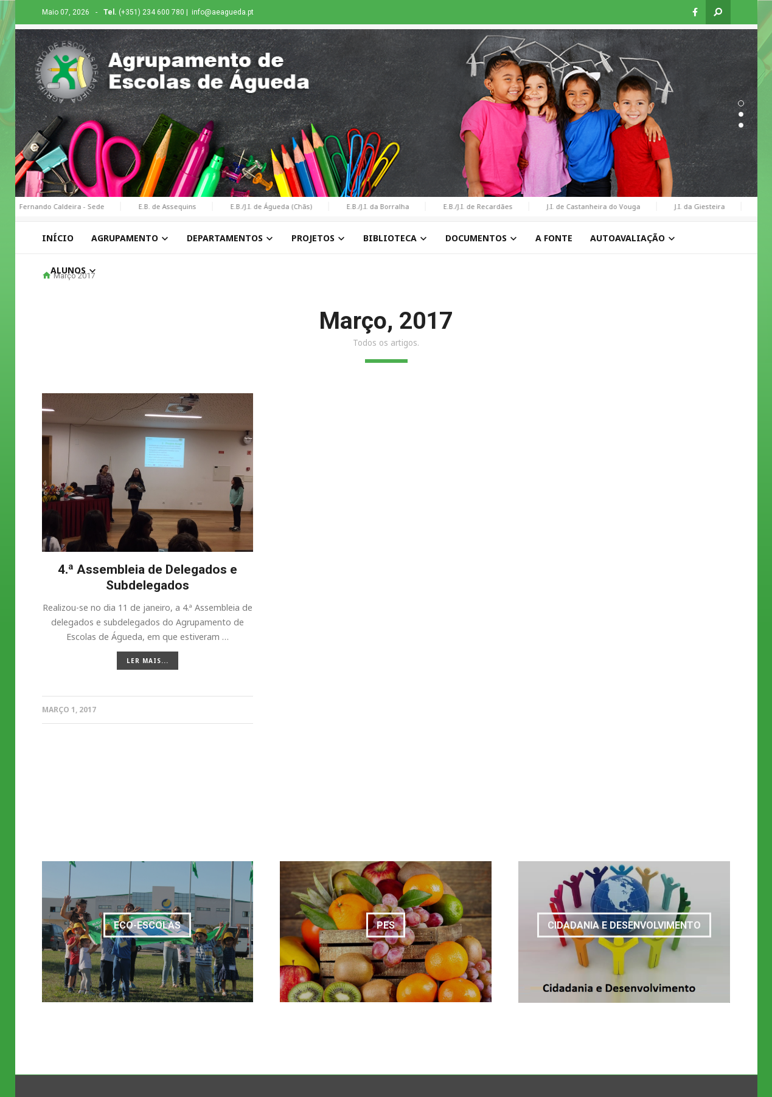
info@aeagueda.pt (223, 12)
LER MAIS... (148, 653)
